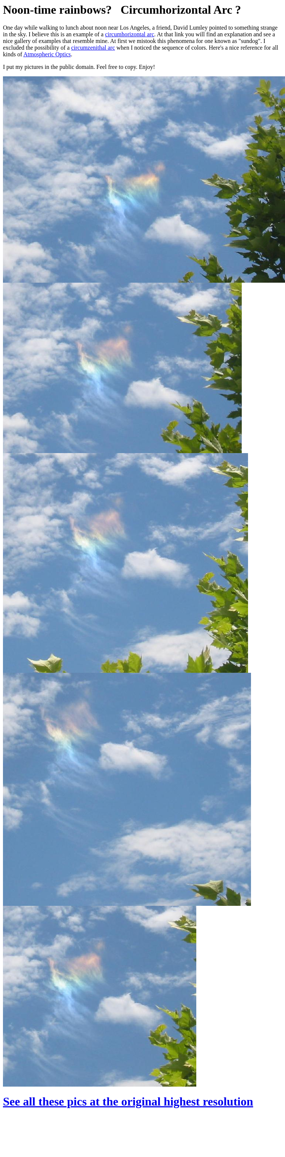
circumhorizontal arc (129, 34)
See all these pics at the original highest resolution (128, 1101)
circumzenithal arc (93, 47)
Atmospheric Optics (47, 54)
